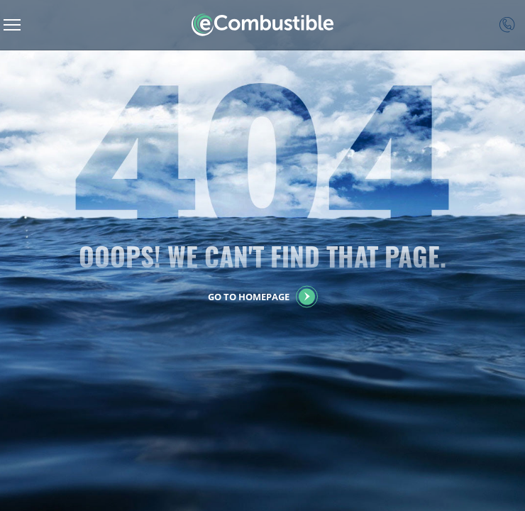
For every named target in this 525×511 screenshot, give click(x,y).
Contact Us (507, 24)
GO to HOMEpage (248, 296)
